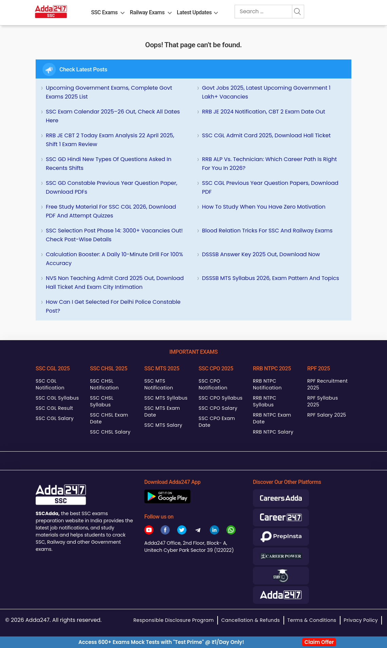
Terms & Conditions (312, 620)
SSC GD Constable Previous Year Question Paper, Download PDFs (111, 187)
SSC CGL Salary (55, 418)
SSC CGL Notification (50, 384)
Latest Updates (194, 12)
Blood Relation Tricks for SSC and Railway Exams (267, 230)
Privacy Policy (361, 620)
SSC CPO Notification (213, 384)
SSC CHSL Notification (104, 384)
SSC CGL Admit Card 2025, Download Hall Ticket (266, 135)
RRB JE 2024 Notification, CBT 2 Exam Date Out (263, 112)
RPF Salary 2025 (326, 414)
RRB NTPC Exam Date (272, 418)
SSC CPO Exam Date (217, 421)
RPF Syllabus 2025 (322, 401)
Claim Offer (319, 642)
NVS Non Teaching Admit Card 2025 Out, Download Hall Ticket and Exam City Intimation (115, 282)
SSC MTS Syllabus (165, 398)
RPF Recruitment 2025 (327, 384)
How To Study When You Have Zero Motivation (264, 207)
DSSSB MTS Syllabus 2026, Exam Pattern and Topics (270, 278)
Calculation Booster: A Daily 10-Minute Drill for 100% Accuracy (114, 258)
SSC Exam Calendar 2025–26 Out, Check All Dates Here (113, 116)
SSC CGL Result (54, 408)
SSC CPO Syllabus (221, 398)
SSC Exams (104, 12)
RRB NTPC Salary (273, 431)
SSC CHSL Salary (110, 431)
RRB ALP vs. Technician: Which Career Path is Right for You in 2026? (269, 163)
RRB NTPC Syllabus (264, 401)
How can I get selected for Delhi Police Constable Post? (113, 306)
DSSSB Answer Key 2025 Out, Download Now (261, 254)
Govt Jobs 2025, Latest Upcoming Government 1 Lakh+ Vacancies (266, 92)
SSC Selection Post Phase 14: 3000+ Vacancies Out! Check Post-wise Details (114, 235)
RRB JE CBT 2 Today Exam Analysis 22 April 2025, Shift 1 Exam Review (110, 140)
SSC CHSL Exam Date (109, 418)
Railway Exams (147, 12)
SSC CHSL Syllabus (101, 401)
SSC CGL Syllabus (57, 398)
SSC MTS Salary (163, 425)
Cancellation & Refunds (250, 620)
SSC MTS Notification (158, 384)
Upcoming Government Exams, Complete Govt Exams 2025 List (109, 92)
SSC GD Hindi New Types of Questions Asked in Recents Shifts (108, 163)
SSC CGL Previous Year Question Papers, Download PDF (270, 187)
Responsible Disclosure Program (173, 620)
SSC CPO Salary (218, 408)
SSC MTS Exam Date (162, 411)
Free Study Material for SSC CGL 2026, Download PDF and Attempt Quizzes (111, 211)
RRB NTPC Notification (267, 384)
